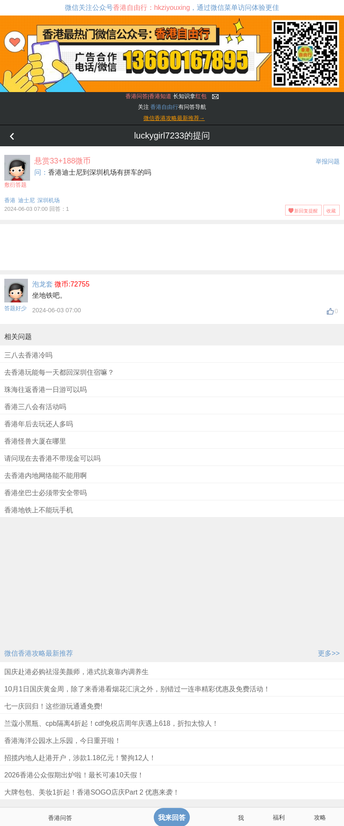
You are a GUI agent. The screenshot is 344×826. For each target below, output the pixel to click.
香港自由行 (164, 107)
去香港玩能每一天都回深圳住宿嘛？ (59, 372)
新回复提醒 (306, 210)
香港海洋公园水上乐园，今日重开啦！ (62, 740)
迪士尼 (26, 200)
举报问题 (328, 161)
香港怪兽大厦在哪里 (35, 441)
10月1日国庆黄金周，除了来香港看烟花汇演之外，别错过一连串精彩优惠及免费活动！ (137, 689)
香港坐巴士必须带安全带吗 (45, 492)
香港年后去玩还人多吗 (38, 424)
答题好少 (15, 308)
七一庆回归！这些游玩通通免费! (53, 706)
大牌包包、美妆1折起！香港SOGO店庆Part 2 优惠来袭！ (92, 792)
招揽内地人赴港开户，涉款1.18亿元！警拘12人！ (80, 757)
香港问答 (60, 817)
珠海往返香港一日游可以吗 (45, 389)
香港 (9, 200)
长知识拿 (166, 96)
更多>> (329, 653)
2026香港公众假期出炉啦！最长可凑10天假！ (74, 775)
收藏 (331, 210)
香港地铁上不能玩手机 (38, 510)
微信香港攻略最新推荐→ (174, 118)
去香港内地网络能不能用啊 (45, 475)
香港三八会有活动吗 (35, 406)
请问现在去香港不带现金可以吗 (52, 458)
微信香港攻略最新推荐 (38, 653)
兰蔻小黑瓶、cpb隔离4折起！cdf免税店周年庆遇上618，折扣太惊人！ (111, 723)
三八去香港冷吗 (28, 355)
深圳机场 (48, 200)
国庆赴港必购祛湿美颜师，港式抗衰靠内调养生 (76, 671)
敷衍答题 (17, 171)
